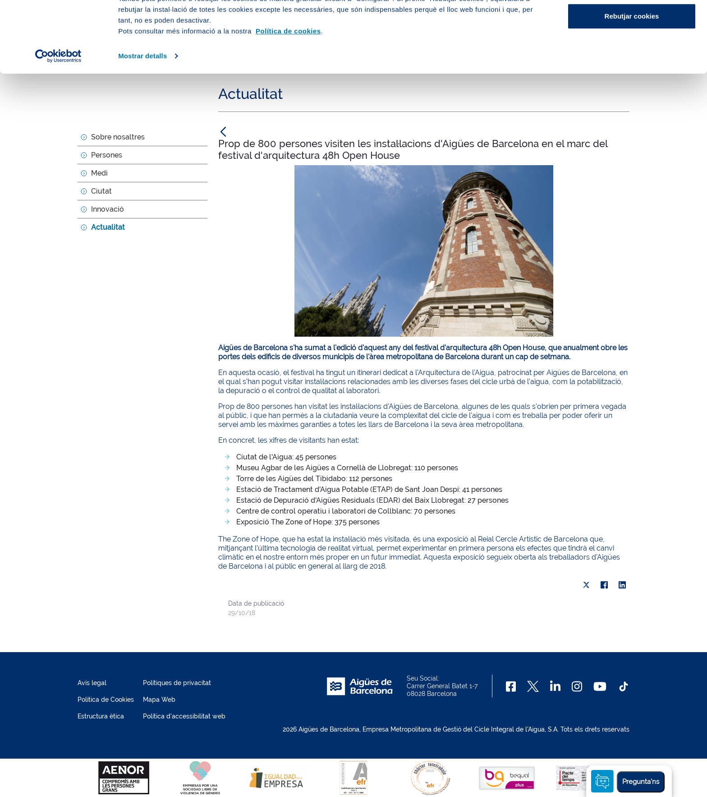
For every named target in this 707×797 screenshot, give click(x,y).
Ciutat (101, 191)
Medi (99, 173)
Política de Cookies (106, 699)
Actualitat (108, 227)
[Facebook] (511, 686)
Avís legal (92, 682)
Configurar (632, 53)
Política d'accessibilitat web (184, 716)
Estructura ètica (101, 716)
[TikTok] (623, 686)
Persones (106, 155)
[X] (586, 585)
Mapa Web (159, 699)
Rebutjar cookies (632, 83)
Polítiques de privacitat (177, 682)
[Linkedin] (555, 686)
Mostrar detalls (142, 122)
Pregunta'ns (640, 782)
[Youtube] (599, 686)
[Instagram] (577, 686)
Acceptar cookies (632, 24)
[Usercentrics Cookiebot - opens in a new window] (58, 123)
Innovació (107, 209)
